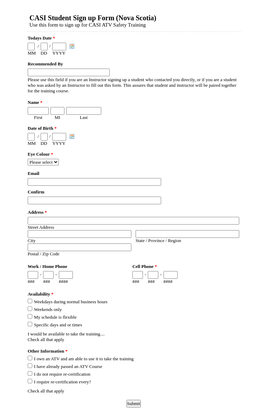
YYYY (58, 53)
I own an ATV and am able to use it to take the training (84, 358)
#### (63, 281)
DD (44, 53)
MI (57, 117)
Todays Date (41, 38)
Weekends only (48, 309)
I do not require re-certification (62, 374)
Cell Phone (144, 266)
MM (32, 53)
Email (33, 173)
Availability (41, 294)
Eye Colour (40, 154)
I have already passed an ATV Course (68, 366)
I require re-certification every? (62, 381)
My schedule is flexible (55, 317)
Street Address (41, 227)
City (31, 240)
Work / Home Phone (47, 266)
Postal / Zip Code (44, 253)
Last (84, 117)
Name (35, 102)
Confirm (36, 191)
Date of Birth (42, 128)
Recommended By (45, 63)
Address (37, 212)
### (31, 281)
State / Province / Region (158, 240)
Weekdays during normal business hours (71, 301)
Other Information (48, 351)
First (38, 117)
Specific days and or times (58, 324)
